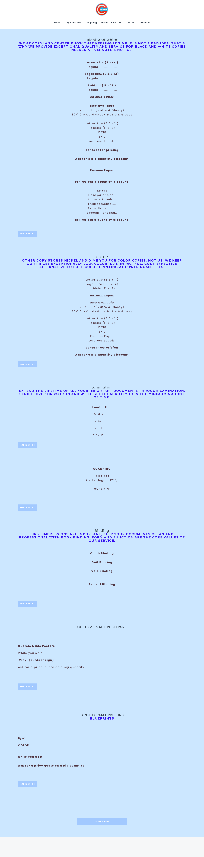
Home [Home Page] (57, 22)
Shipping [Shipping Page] (92, 22)
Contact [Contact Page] (131, 22)
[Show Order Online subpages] (120, 23)
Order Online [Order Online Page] (108, 22)
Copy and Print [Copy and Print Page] (73, 22)
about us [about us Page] (145, 22)
